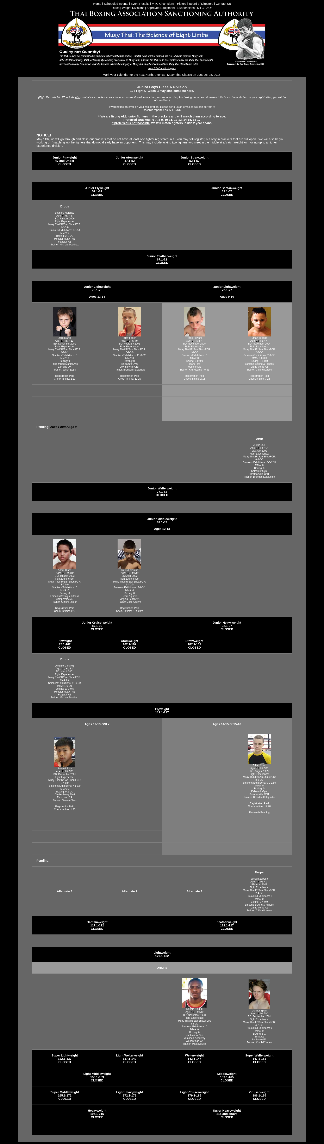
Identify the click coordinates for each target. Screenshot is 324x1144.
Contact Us (223, 3)
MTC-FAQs (204, 7)
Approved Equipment (161, 7)
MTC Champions (163, 3)
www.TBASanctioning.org (162, 68)
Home (97, 3)
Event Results (140, 3)
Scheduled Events (116, 3)
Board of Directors (201, 3)
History (182, 3)
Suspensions (186, 7)
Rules (115, 7)
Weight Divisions (133, 7)
